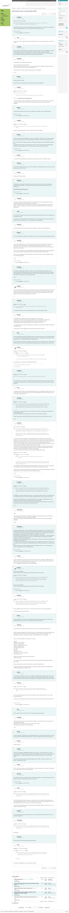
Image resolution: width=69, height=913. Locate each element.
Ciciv (18, 844)
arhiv (3, 11)
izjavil (25, 124)
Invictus (18, 347)
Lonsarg (49, 883)
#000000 (19, 286)
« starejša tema (21, 907)
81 (32, 879)
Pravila (2, 911)
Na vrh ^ (66, 911)
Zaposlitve (3, 19)
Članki (2, 17)
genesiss (19, 773)
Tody (18, 37)
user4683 (19, 17)
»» (54, 13)
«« (42, 13)
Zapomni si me (61, 15)
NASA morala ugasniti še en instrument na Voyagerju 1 (25, 0)
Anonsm (19, 555)
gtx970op (19, 180)
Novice (2, 10)
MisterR (18, 76)
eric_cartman (16, 880)
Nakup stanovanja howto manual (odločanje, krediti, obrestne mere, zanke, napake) (25, 892)
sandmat (19, 87)
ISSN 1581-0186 (31, 911)
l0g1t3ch (19, 567)
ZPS (50, 518)
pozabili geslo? (61, 24)
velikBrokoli (50, 879)
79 (30, 879)
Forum (2, 13)
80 (31, 879)
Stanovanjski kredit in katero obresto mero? (23, 888)
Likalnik (18, 748)
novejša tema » (47, 907)
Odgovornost (15, 911)
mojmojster (15, 519)
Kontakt (25, 911)
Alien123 (19, 682)
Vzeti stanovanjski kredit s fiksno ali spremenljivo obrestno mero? (26, 884)
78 (29, 879)
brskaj (3, 21)
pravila (3, 24)
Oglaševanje (21, 911)
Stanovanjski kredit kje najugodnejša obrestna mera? (25, 896)
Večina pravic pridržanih (8, 911)
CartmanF (19, 198)
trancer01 (19, 836)
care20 (18, 615)
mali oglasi (4, 14)
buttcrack (19, 224)
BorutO (15, 885)
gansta (49, 888)
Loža (18, 881)
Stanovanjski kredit (18, 879)
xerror (18, 787)
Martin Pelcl (19, 509)
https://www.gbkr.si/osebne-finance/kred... (21, 189)
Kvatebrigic (19, 526)
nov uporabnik (60, 23)
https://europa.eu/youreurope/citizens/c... (25, 98)
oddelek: (32, 907)
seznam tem (60, 34)
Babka (15, 889)
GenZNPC (19, 58)
